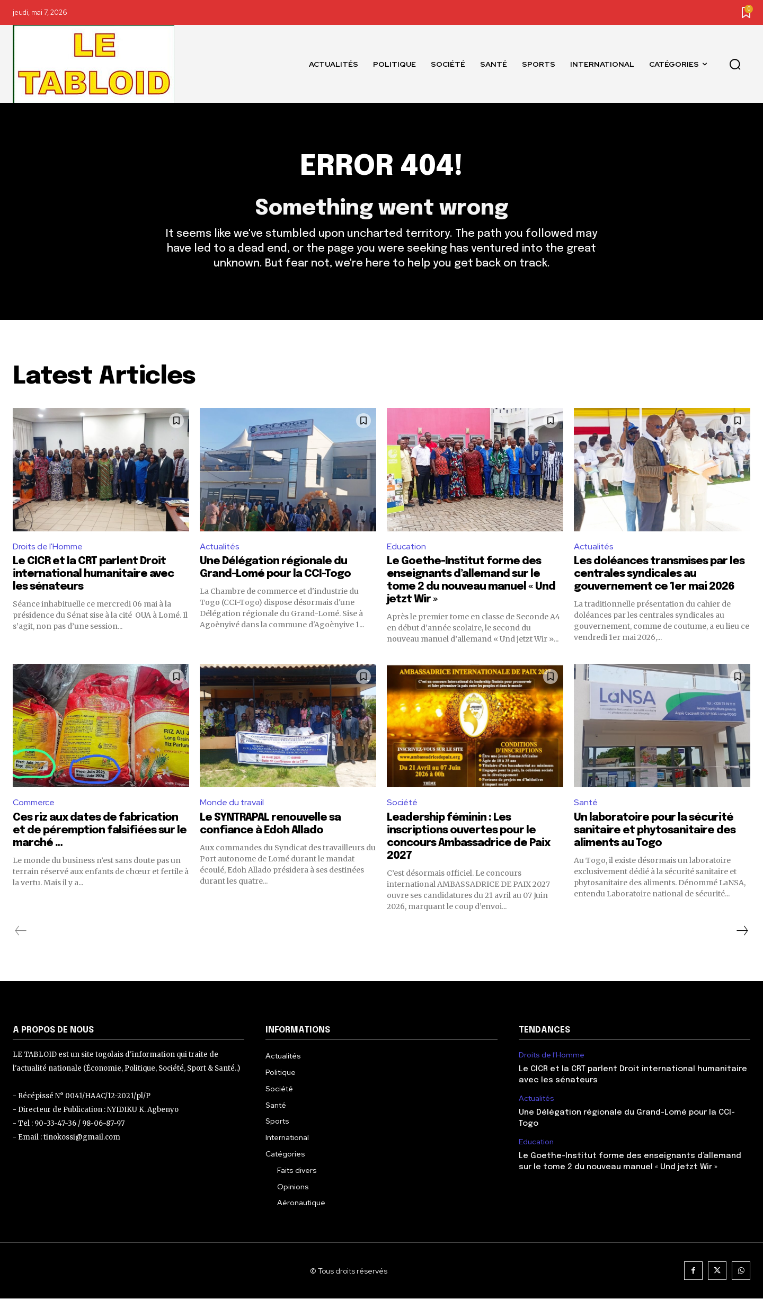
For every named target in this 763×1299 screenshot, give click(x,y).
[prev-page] (21, 931)
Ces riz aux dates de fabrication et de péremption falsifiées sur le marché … (100, 831)
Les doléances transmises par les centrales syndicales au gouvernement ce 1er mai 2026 (659, 574)
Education (407, 546)
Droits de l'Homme (48, 546)
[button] (735, 64)
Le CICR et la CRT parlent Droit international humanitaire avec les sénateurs (93, 574)
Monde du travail (232, 802)
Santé (586, 802)
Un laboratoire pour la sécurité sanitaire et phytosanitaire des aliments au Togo (654, 831)
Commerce (34, 802)
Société (402, 802)
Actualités (220, 546)
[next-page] (741, 931)
